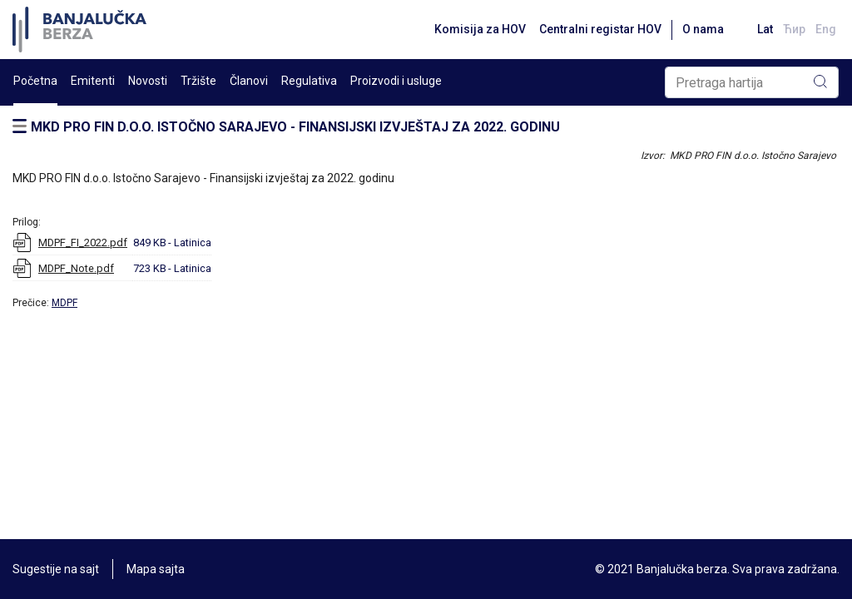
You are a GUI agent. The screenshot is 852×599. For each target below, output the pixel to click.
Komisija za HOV (480, 29)
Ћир (794, 29)
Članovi (249, 80)
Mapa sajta (155, 569)
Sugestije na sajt (55, 569)
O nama (703, 29)
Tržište (198, 80)
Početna (35, 80)
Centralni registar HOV (600, 29)
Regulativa (309, 80)
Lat (765, 29)
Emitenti (93, 80)
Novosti (147, 80)
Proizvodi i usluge (396, 80)
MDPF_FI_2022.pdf (82, 242)
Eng (825, 29)
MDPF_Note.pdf (76, 268)
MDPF (64, 303)
